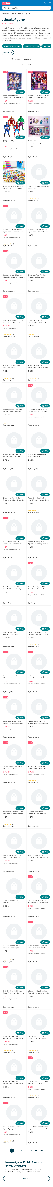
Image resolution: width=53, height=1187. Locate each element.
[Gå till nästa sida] (46, 1151)
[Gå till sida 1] (12, 1151)
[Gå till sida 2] (17, 1151)
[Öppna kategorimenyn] (49, 3)
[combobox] (26, 8)
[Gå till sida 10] (31, 1151)
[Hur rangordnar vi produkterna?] (12, 59)
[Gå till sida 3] (22, 1151)
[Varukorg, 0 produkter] (44, 3)
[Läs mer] (26, 1178)
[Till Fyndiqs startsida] (6, 3)
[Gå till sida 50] (36, 1151)
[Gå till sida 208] (41, 1151)
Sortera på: (19, 59)
